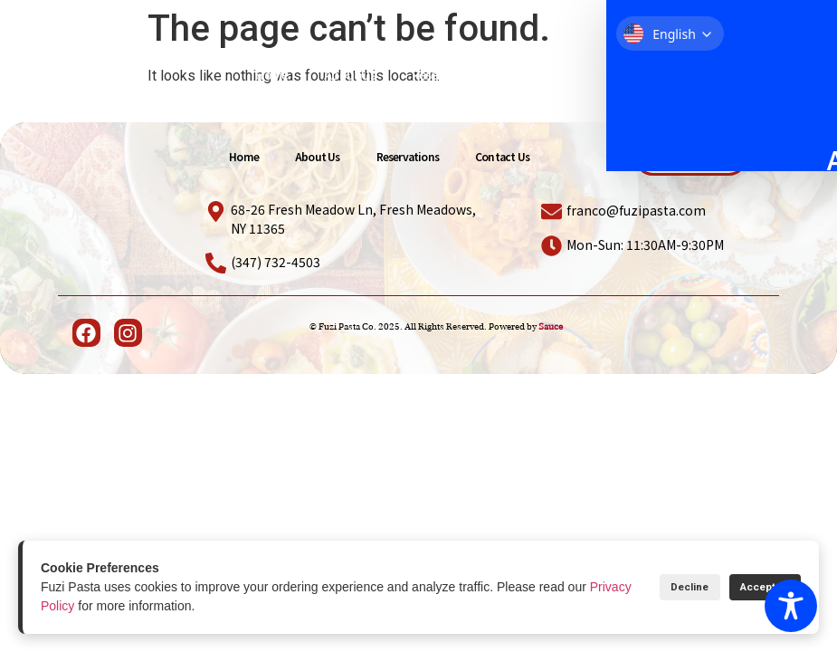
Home (271, 74)
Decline (656, 587)
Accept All (753, 587)
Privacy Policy (80, 606)
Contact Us (551, 74)
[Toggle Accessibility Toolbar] (791, 606)
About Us (350, 74)
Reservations (448, 74)
